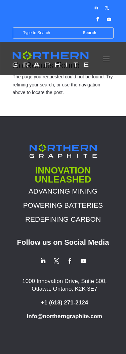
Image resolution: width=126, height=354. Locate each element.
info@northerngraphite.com (64, 316)
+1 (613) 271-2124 (64, 302)
